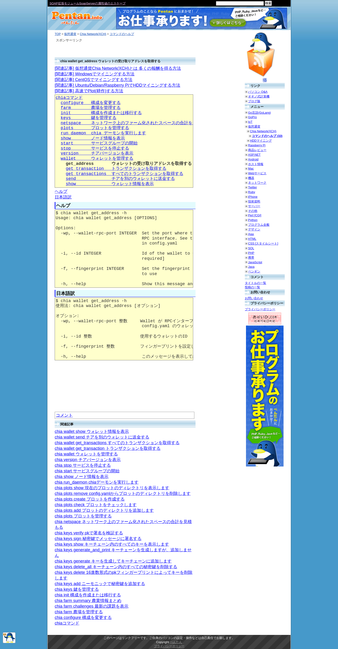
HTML (252, 239)
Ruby (251, 192)
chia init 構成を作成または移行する (88, 595)
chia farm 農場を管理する (79, 612)
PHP (251, 253)
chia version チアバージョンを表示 (88, 459)
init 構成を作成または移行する (101, 113)
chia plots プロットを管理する (83, 516)
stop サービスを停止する (95, 148)
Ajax (251, 234)
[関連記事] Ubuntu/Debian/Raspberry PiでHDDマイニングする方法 (117, 85)
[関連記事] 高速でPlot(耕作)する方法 (89, 91)
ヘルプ (61, 191)
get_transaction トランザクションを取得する (116, 168)
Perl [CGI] (254, 215)
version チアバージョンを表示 (97, 153)
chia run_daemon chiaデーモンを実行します (96, 482)
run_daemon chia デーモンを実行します (103, 133)
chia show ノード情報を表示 (81, 476)
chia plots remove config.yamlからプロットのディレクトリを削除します (123, 493)
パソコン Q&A (258, 91)
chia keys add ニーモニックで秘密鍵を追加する (100, 583)
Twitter (252, 187)
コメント (64, 415)
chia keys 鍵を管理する (77, 589)
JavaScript (255, 262)
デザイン (254, 229)
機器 (251, 178)
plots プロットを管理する (95, 128)
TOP (58, 34)
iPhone (252, 196)
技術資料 (254, 201)
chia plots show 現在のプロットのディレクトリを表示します (112, 488)
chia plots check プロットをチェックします (96, 504)
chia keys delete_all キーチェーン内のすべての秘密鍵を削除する (116, 566)
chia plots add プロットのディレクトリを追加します (104, 510)
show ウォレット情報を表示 (110, 184)
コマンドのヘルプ (122, 34)
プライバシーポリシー (260, 309)
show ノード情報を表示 (93, 138)
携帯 (251, 257)
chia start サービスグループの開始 (87, 471)
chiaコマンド (69, 98)
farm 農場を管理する (91, 108)
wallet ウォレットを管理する (97, 158)
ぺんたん (176, 642)
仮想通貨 (70, 34)
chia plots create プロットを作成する (90, 499)
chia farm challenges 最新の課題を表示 (91, 606)
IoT (250, 122)
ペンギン (254, 271)
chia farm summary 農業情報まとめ (88, 600)
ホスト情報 (255, 164)
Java (251, 266)
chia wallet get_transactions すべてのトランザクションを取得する (117, 442)
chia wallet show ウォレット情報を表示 (92, 431)
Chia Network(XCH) (93, 34)
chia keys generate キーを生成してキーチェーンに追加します (113, 561)
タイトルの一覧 (255, 283)
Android (253, 159)
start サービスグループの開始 (99, 143)
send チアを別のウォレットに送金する (120, 179)
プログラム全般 (258, 224)
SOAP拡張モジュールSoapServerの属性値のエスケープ (88, 3)
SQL (251, 248)
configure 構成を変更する (91, 103)
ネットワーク (257, 182)
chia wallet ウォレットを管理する (86, 454)
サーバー (254, 206)
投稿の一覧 (252, 287)
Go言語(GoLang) (259, 112)
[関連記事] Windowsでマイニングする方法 (94, 74)
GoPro (252, 117)
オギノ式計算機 (258, 96)
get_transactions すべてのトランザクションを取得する (124, 174)
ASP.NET (254, 154)
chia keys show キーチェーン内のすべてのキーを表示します (112, 544)
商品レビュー (257, 150)
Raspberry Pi (256, 145)
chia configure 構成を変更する (83, 617)
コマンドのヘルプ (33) (267, 136)
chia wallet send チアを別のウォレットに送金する (102, 437)
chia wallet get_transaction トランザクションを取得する (108, 448)
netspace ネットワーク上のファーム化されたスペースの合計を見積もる (135, 123)
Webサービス (257, 173)
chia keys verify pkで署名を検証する (89, 533)
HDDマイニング (261, 140)
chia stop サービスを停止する (83, 465)
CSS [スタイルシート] (263, 243)
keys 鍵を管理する (89, 118)
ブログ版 (254, 101)
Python (252, 220)
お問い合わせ (254, 298)
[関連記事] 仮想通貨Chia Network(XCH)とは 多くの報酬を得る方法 (118, 68)
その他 (252, 211)
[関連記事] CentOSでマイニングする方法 (93, 79)
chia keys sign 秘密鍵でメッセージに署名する (98, 538)
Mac (251, 168)
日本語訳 (63, 197)
